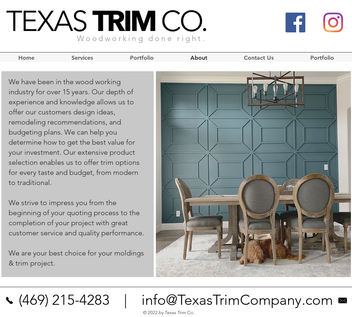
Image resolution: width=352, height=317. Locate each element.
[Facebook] (295, 22)
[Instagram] (333, 22)
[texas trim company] (9, 300)
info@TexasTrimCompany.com (237, 299)
